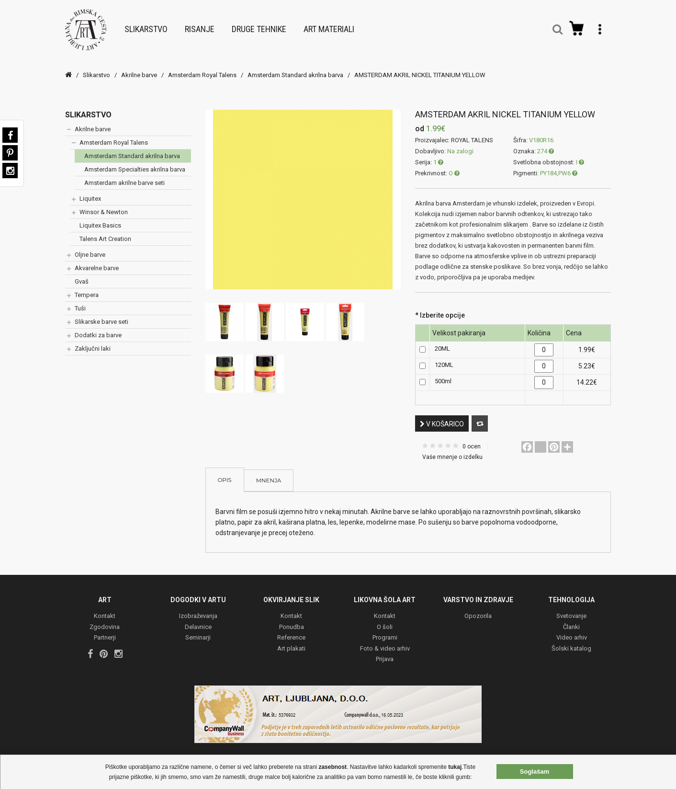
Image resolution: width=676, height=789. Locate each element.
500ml (443, 372)
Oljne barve (90, 245)
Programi (384, 629)
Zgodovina (105, 618)
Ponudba (291, 618)
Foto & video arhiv (385, 640)
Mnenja (269, 472)
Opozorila (478, 608)
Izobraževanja (198, 608)
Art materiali (329, 25)
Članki (571, 618)
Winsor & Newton (103, 202)
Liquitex (90, 189)
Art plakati (291, 640)
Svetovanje (571, 608)
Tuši (80, 299)
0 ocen (471, 437)
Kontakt (104, 608)
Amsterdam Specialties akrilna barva (134, 160)
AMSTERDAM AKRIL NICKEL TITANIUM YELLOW (419, 65)
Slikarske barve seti (101, 312)
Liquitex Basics (100, 216)
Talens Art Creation (105, 229)
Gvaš (82, 272)
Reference (291, 629)
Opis (225, 471)
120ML (444, 356)
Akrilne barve (139, 65)
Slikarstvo (146, 25)
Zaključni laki (93, 339)
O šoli (385, 618)
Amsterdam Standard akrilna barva (295, 65)
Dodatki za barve (98, 326)
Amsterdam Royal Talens (202, 65)
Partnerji (105, 629)
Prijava (385, 651)
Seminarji (198, 629)
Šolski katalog (571, 640)
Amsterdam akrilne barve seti (124, 173)
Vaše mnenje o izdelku (452, 448)
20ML (442, 339)
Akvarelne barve (97, 259)
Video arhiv (571, 629)
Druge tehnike (259, 25)
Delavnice (198, 618)
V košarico (442, 415)
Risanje (199, 25)
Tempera (87, 285)
